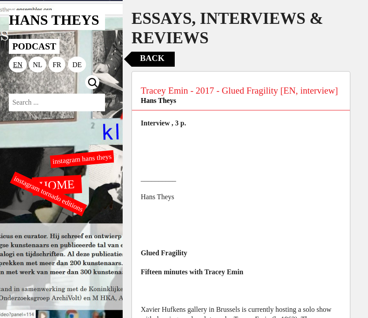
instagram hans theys (82, 158)
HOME (57, 184)
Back (152, 58)
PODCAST (34, 46)
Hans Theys (158, 100)
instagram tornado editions (48, 193)
